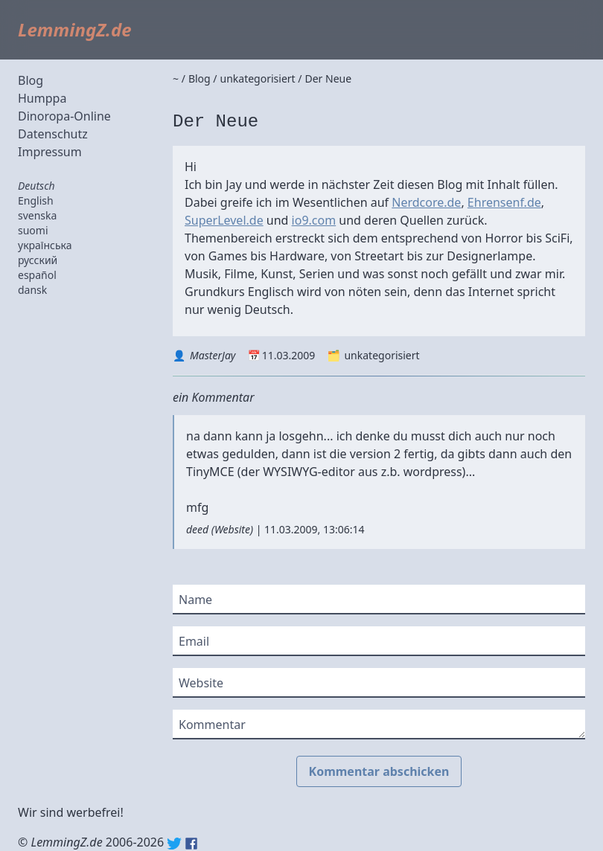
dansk (32, 290)
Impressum (50, 152)
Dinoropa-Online (64, 116)
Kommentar (212, 724)
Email (194, 641)
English (36, 200)
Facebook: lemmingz (191, 844)
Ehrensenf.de (504, 202)
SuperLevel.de (224, 220)
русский (37, 260)
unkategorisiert (381, 355)
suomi (33, 230)
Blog (30, 80)
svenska (37, 215)
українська (45, 245)
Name (195, 599)
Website (232, 529)
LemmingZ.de (75, 29)
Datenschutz (53, 134)
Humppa (42, 98)
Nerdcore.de (426, 202)
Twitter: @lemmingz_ (174, 844)
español (37, 275)
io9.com (314, 220)
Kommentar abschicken (379, 771)
